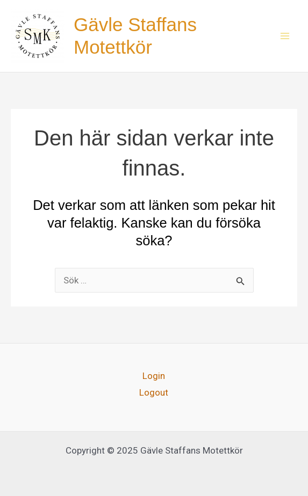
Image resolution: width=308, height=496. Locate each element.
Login (153, 375)
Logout (153, 392)
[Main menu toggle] (285, 36)
